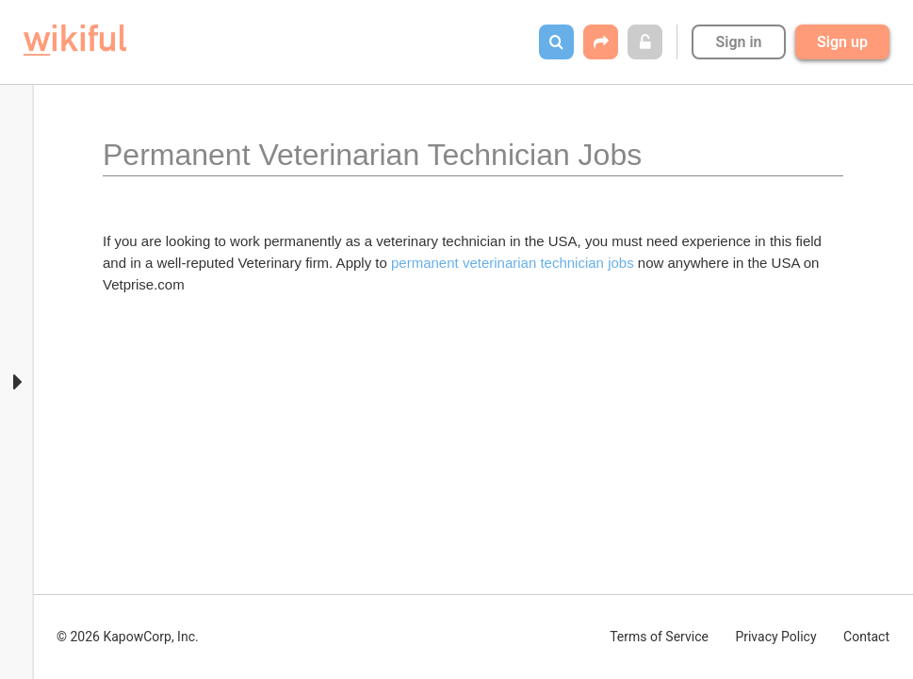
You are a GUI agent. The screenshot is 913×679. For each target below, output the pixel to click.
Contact (866, 636)
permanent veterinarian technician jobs (512, 263)
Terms (659, 636)
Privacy (775, 636)
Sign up (842, 42)
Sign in (738, 42)
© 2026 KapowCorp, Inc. (128, 636)
